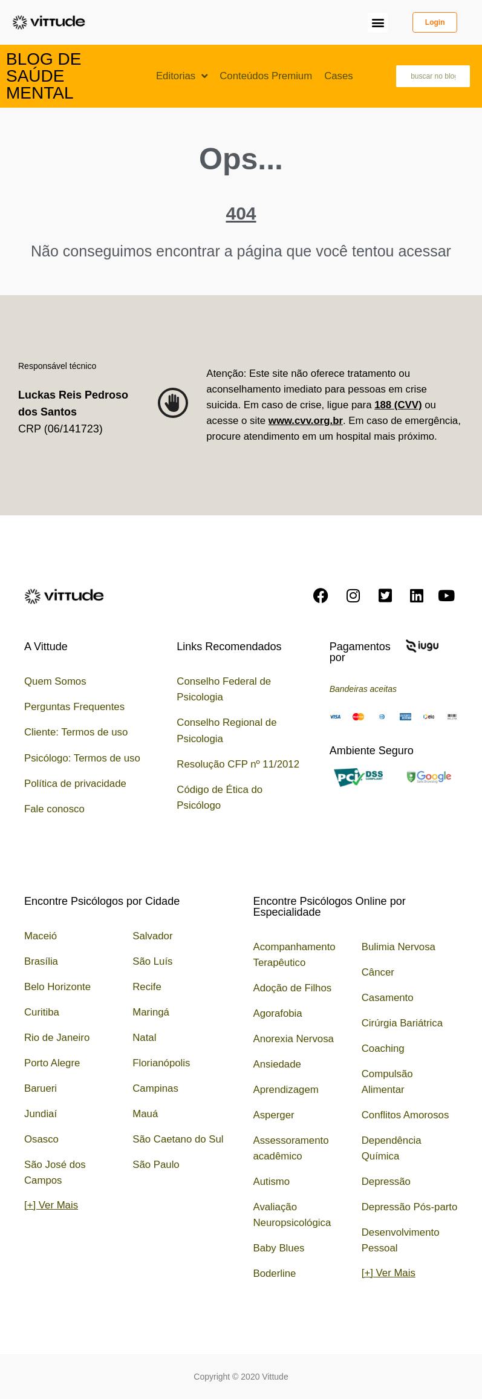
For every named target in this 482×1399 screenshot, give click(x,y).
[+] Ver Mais (51, 1205)
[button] (378, 23)
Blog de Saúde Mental (43, 76)
